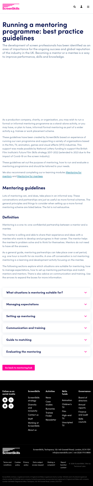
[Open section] (46, 292)
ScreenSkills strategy (33, 399)
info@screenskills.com (62, 452)
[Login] (81, 6)
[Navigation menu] (88, 6)
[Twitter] (11, 399)
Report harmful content (63, 465)
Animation (67, 400)
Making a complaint (51, 463)
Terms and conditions (7, 463)
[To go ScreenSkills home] (10, 7)
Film (64, 411)
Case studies (49, 403)
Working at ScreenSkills (33, 424)
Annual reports (82, 406)
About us (32, 429)
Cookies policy (18, 463)
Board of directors (82, 399)
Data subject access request (38, 463)
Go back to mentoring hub (18, 367)
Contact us (33, 414)
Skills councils (82, 420)
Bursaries (50, 408)
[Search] (74, 6)
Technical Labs (79, 466)
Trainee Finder (49, 414)
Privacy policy (26, 463)
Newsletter (51, 419)
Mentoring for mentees (30, 176)
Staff (30, 418)
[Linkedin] (5, 406)
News (48, 397)
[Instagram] (11, 406)
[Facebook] (5, 399)
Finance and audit (83, 413)
